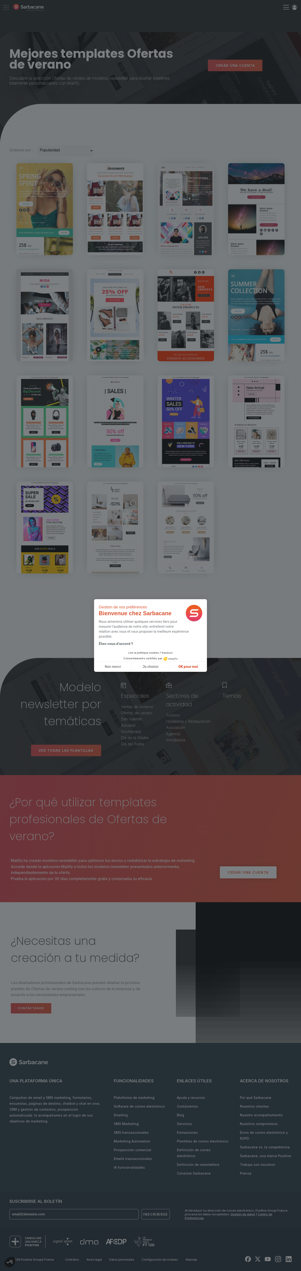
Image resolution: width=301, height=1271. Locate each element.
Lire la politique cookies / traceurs (150, 652)
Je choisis (150, 667)
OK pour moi (188, 667)
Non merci (113, 667)
